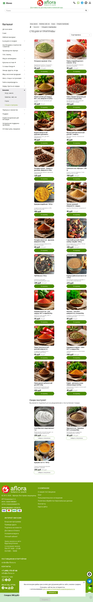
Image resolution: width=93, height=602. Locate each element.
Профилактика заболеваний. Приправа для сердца (75, 101)
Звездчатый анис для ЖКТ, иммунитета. (42, 137)
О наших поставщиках (46, 492)
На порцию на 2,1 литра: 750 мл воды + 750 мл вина (76, 244)
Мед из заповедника (9, 58)
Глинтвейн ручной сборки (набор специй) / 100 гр (75, 241)
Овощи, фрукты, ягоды (10, 70)
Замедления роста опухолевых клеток (76, 351)
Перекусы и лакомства (10, 110)
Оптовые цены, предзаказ (11, 129)
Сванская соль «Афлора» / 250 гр (76, 169)
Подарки (5, 114)
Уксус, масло (33, 24)
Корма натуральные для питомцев (10, 118)
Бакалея (36, 27)
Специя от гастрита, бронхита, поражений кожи (75, 316)
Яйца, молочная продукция (11, 74)
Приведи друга (10, 525)
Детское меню (7, 29)
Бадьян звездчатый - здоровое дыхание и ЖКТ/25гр (41, 133)
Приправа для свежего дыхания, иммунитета (43, 172)
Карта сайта (42, 507)
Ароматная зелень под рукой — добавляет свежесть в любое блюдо (43, 66)
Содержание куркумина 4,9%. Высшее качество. (43, 208)
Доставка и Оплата (12, 531)
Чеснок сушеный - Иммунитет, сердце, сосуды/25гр (73, 205)
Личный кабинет (11, 536)
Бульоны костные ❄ (9, 62)
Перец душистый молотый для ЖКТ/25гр (43, 384)
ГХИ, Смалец (6, 54)
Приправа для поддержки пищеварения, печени (74, 432)
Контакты (42, 504)
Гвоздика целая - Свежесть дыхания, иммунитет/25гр (43, 169)
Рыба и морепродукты (10, 82)
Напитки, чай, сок (44, 24)
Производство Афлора (10, 51)
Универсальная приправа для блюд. (43, 101)
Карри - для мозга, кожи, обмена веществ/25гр (75, 384)
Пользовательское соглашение (50, 498)
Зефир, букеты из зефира (11, 86)
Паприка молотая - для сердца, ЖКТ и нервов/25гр (43, 312)
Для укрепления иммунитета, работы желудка (42, 244)
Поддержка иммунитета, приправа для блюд (41, 351)
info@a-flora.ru (8, 573)
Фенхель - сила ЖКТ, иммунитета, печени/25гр (75, 312)
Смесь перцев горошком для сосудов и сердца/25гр (76, 97)
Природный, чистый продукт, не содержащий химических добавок (43, 433)
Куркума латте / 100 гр (41, 462)
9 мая (4, 33)
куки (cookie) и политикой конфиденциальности (59, 589)
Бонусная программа (13, 522)
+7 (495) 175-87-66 (9, 570)
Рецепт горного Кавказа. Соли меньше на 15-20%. (75, 172)
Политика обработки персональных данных (55, 501)
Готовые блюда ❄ (8, 66)
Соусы (53, 24)
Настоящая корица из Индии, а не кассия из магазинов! (76, 280)
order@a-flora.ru (9, 562)
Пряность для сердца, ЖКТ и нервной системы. (42, 316)
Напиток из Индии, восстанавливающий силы (42, 280)
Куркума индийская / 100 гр (43, 204)
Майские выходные (8, 37)
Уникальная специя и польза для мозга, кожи (76, 387)
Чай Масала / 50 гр (40, 276)
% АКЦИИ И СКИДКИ (9, 41)
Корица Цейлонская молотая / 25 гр (76, 276)
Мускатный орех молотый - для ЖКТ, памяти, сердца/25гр (76, 133)
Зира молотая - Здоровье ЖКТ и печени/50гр (75, 429)
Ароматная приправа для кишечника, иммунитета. (41, 387)
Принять (52, 592)
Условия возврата (12, 533)
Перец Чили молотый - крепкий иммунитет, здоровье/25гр (41, 348)
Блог (39, 495)
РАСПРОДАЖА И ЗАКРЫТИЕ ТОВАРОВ (11, 46)
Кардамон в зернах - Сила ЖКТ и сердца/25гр (75, 348)
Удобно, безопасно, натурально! (76, 208)
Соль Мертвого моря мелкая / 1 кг (44, 429)
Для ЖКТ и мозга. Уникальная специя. (75, 137)
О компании (43, 488)
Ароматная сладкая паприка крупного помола (75, 65)
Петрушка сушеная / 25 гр (42, 61)
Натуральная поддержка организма (10, 124)
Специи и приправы (63, 24)
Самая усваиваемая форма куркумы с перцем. (42, 467)
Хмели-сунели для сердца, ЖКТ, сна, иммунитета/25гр (43, 97)
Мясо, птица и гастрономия (11, 78)
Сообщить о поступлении (44, 438)
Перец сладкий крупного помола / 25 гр (75, 62)
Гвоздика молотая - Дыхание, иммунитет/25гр (44, 241)
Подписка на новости (13, 528)
